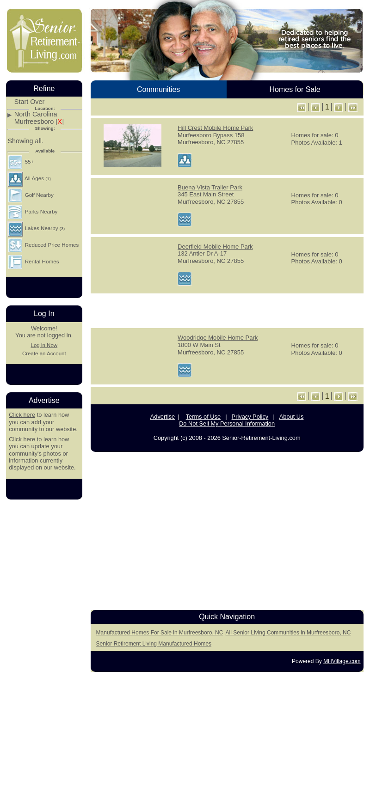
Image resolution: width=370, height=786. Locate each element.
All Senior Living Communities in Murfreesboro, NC (288, 632)
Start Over (29, 101)
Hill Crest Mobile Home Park (215, 127)
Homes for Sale (294, 89)
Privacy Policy (250, 416)
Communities (158, 89)
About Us (291, 416)
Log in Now (44, 345)
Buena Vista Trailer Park (210, 187)
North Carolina (35, 114)
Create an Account (44, 353)
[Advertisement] (44, 645)
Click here (22, 414)
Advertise (162, 416)
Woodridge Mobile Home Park (218, 337)
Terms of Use (203, 416)
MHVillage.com (341, 661)
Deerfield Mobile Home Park (215, 246)
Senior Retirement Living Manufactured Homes (153, 643)
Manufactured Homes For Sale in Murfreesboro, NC (159, 632)
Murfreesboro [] (39, 121)
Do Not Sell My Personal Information (227, 423)
